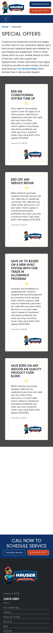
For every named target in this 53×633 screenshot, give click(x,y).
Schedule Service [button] (40, 4)
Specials (7, 630)
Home (5, 26)
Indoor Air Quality (11, 616)
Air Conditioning (11, 607)
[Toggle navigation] (6, 19)
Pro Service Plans (26, 68)
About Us (7, 621)
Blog (5, 626)
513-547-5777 (40, 10)
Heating (7, 612)
